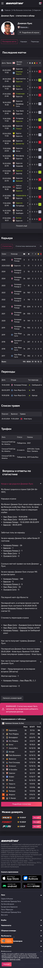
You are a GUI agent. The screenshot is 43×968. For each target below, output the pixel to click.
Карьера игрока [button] (8, 498)
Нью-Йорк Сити (10, 517)
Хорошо (6, 964)
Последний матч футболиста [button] (14, 597)
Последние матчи (9, 42)
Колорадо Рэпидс (10, 522)
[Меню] (2, 3)
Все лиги (4, 915)
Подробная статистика (21, 804)
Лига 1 (19, 64)
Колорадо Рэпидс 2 (11, 551)
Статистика (7, 246)
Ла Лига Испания (7, 904)
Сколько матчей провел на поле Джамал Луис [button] (20, 564)
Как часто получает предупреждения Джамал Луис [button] (18, 662)
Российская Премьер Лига (11, 912)
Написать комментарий (12, 698)
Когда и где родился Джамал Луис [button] (17, 483)
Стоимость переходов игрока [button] (15, 617)
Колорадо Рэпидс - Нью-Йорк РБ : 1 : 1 (19, 680)
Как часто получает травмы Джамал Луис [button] (18, 641)
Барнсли (7, 525)
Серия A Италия (7, 899)
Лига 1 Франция (7, 910)
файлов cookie (15, 960)
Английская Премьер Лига (11, 901)
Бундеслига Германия (9, 907)
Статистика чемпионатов (26, 246)
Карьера (23, 42)
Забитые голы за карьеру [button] (13, 532)
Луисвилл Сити (9, 556)
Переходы (35, 42)
